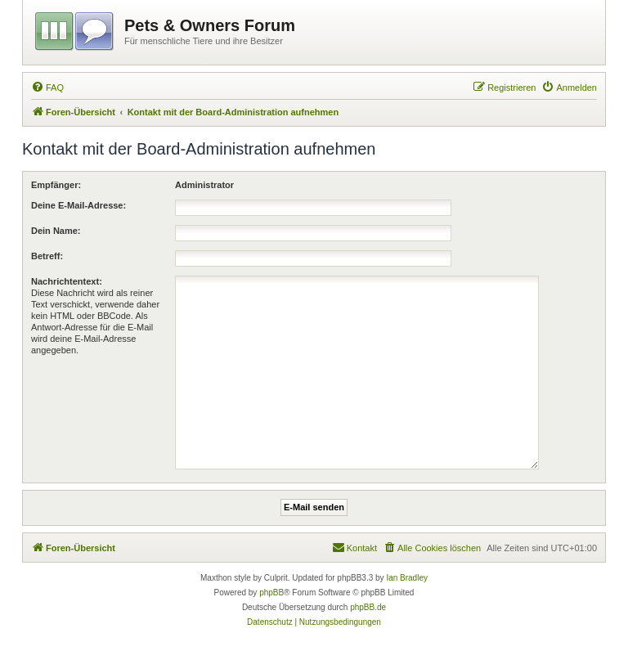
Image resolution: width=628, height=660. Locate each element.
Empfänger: (56, 185)
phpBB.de (368, 607)
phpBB (271, 592)
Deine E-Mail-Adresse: (78, 205)
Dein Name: (56, 231)
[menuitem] (47, 87)
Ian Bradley (407, 577)
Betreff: (47, 256)
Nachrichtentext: (66, 281)
